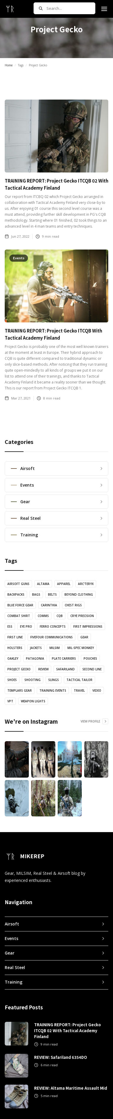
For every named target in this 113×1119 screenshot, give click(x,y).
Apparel (63, 584)
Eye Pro (26, 626)
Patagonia (35, 658)
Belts (52, 594)
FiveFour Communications (51, 637)
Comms (43, 616)
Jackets (36, 648)
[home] (10, 9)
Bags (36, 594)
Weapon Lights (33, 701)
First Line (15, 637)
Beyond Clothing (78, 594)
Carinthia (49, 605)
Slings (53, 680)
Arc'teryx (86, 584)
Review (43, 669)
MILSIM (54, 648)
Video (96, 690)
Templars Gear (19, 690)
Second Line (92, 669)
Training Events (52, 690)
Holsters (14, 648)
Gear (84, 637)
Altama (43, 584)
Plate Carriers (64, 658)
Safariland (65, 669)
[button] (104, 9)
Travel (79, 690)
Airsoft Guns (18, 584)
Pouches (90, 658)
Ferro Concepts (53, 626)
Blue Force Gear (20, 605)
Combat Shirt (18, 616)
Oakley (12, 658)
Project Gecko (19, 669)
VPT (10, 701)
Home (9, 65)
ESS (9, 626)
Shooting (32, 680)
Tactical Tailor (79, 680)
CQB (59, 616)
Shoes (12, 680)
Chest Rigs (73, 605)
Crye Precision (82, 616)
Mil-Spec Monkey (80, 648)
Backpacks (15, 594)
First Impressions (87, 626)
